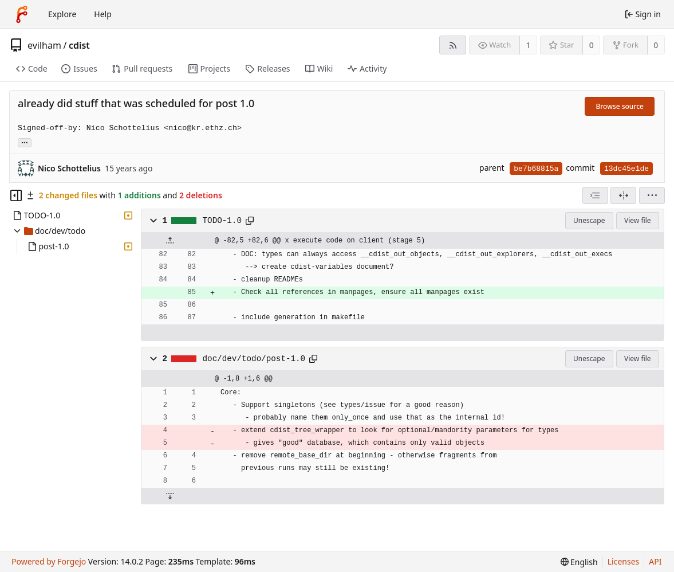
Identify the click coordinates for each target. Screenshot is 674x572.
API (655, 561)
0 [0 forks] (655, 45)
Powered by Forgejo (48, 561)
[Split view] (623, 195)
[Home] (22, 14)
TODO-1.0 (222, 220)
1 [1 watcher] (528, 45)
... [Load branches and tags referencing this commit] (24, 142)
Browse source (620, 106)
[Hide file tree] (16, 195)
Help (103, 14)
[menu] (652, 195)
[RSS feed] (452, 45)
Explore (62, 14)
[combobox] (595, 195)
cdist (79, 45)
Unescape (589, 220)
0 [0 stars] (591, 45)
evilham (44, 45)
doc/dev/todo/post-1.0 (254, 358)
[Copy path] (250, 221)
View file (637, 220)
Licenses (624, 561)
